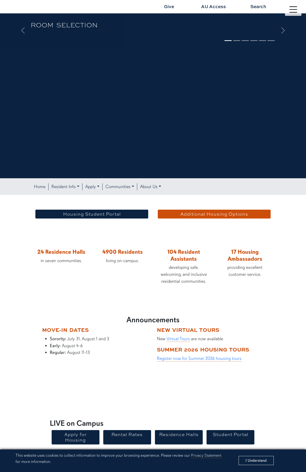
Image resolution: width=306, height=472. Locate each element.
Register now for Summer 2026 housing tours (199, 358)
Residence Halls (179, 434)
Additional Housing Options (214, 214)
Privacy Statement (206, 455)
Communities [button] (118, 187)
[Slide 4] (253, 40)
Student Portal (230, 434)
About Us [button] (149, 187)
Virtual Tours (178, 339)
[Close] (256, 460)
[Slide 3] (245, 40)
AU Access (213, 6)
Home (39, 187)
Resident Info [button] (63, 187)
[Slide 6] (271, 40)
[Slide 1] (228, 40)
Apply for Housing (75, 437)
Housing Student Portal (92, 214)
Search (258, 6)
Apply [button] (90, 187)
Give (169, 6)
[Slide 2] (236, 40)
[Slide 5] (262, 40)
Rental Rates (127, 434)
